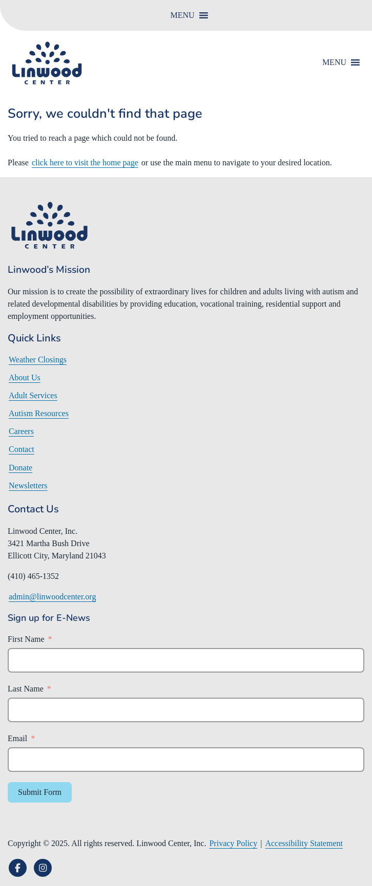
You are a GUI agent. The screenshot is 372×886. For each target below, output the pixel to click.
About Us (24, 377)
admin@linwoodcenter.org (52, 596)
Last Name (26, 688)
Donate (20, 467)
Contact (21, 449)
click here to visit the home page (85, 162)
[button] (182, 15)
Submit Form (39, 792)
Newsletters (28, 485)
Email (17, 738)
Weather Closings (38, 359)
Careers (21, 431)
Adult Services (33, 395)
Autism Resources (39, 413)
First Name (26, 639)
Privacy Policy (233, 843)
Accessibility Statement (304, 843)
